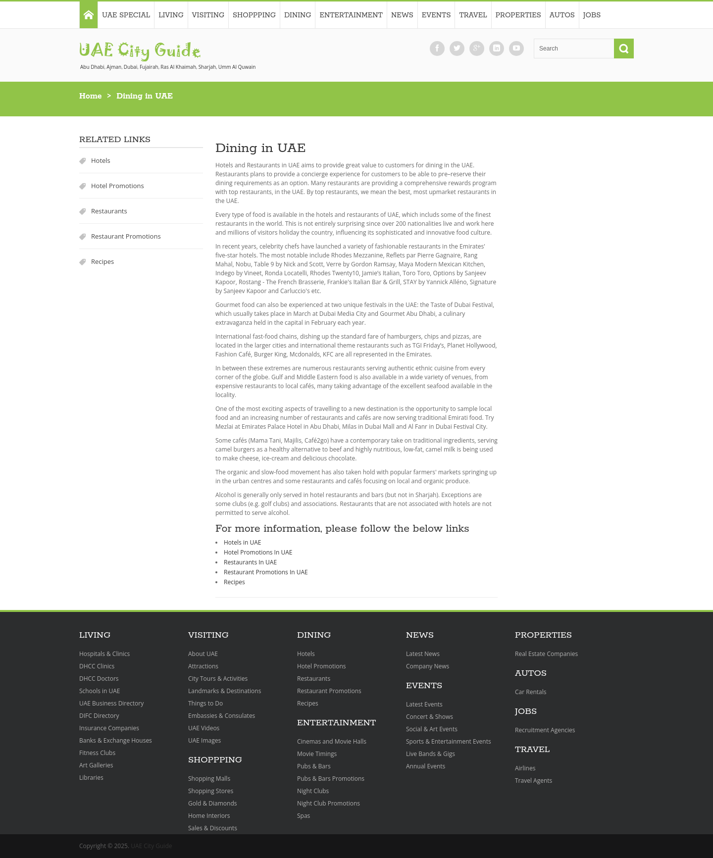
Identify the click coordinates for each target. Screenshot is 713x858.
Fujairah (149, 66)
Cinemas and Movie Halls (331, 741)
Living (170, 15)
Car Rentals (530, 692)
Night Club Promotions (328, 803)
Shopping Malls (209, 778)
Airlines (525, 768)
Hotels (100, 160)
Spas (303, 815)
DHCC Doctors (99, 678)
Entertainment (351, 15)
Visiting (208, 15)
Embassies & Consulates (221, 715)
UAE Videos (203, 728)
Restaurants (109, 210)
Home (90, 96)
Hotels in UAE (242, 542)
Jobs (592, 15)
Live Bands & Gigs (430, 754)
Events (436, 15)
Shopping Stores (210, 791)
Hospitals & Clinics (104, 654)
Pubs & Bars (314, 766)
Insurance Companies (109, 728)
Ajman (113, 66)
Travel (473, 15)
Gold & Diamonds (212, 803)
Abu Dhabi (92, 66)
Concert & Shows (429, 716)
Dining (297, 15)
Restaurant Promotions (126, 236)
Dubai (131, 66)
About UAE (203, 654)
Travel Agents (533, 780)
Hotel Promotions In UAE (258, 552)
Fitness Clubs (97, 753)
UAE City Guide (151, 846)
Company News (427, 666)
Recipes (102, 261)
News (402, 15)
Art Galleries (96, 765)
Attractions (203, 666)
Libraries (91, 777)
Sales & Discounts (212, 828)
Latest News (423, 654)
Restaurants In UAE (250, 562)
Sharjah (207, 66)
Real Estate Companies (546, 654)
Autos (562, 15)
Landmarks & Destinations (224, 691)
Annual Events (425, 766)
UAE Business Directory (111, 703)
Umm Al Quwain (237, 66)
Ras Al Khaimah (178, 66)
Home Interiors (209, 815)
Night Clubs (313, 791)
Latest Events (424, 704)
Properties (518, 15)
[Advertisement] (572, 284)
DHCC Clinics (96, 666)
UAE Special (126, 15)
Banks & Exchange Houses (115, 740)
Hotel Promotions (117, 185)
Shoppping (254, 15)
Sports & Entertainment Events (448, 741)
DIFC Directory (99, 715)
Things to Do (205, 703)
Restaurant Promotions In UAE (266, 572)
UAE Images (204, 740)
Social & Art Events (432, 729)
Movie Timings (317, 754)
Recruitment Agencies (545, 730)
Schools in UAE (99, 691)
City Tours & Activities (218, 678)
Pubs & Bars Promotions (330, 778)
